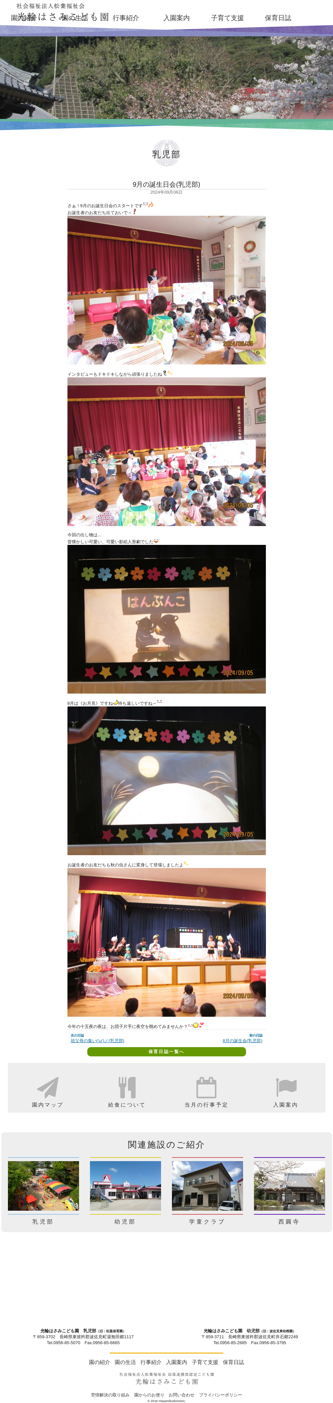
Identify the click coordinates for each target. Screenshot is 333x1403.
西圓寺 (289, 1222)
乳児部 (43, 1222)
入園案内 (176, 17)
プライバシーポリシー (220, 1394)
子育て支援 (227, 17)
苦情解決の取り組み (110, 1394)
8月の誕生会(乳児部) (243, 1040)
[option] (47, 1088)
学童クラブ (207, 1222)
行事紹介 (126, 17)
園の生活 (75, 17)
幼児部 (125, 1222)
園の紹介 (99, 1362)
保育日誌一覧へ (166, 1051)
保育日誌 (278, 17)
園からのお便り (149, 1394)
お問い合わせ (181, 1394)
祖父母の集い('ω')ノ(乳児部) (97, 1040)
